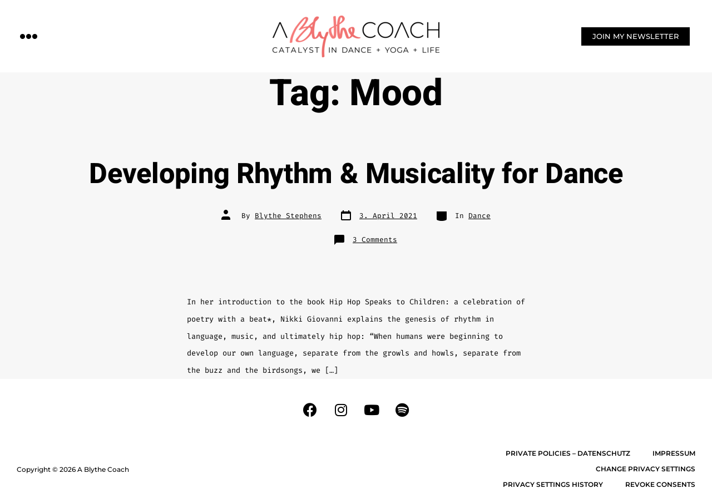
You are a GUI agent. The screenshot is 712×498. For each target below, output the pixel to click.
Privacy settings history (553, 484)
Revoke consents (660, 484)
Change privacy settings (645, 469)
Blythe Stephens (288, 215)
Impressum (673, 453)
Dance (479, 215)
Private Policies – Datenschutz (568, 453)
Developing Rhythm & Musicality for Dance (355, 174)
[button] (29, 36)
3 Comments (375, 239)
